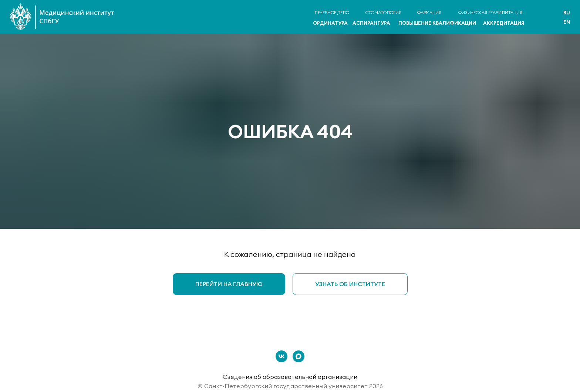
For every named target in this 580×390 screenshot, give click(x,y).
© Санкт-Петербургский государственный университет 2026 (290, 386)
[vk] (281, 356)
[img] (544, 17)
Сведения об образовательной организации (290, 376)
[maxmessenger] (298, 356)
